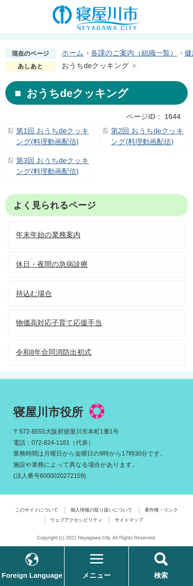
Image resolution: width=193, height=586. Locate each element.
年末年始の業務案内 (48, 235)
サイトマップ (129, 520)
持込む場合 (34, 293)
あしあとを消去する (134, 66)
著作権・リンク (161, 510)
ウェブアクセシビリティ (76, 520)
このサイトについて (36, 510)
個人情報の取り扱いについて (101, 510)
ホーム (73, 53)
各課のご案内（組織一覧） (134, 53)
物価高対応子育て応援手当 (59, 323)
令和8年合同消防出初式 (53, 352)
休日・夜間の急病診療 (52, 264)
